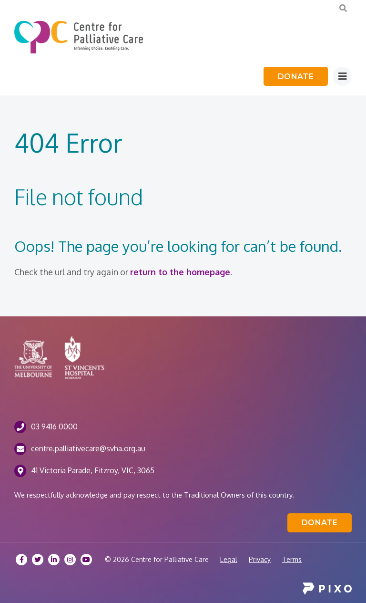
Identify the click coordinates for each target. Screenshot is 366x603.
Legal (228, 559)
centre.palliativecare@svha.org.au (88, 448)
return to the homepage (180, 272)
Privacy (260, 559)
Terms (292, 559)
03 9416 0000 (54, 426)
